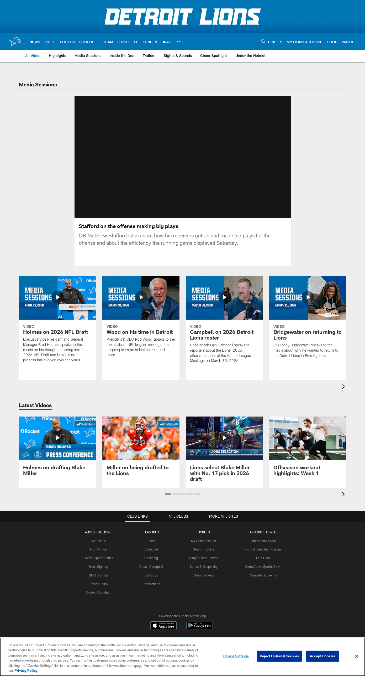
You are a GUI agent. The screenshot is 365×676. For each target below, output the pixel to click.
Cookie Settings (236, 656)
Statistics (151, 564)
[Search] (263, 41)
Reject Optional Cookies (279, 656)
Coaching (151, 547)
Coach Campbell (151, 555)
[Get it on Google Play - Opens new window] (200, 616)
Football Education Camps (263, 538)
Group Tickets (203, 564)
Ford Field (263, 547)
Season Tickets (203, 538)
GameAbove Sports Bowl (263, 555)
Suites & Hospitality (204, 555)
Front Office (98, 538)
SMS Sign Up (98, 564)
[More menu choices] (179, 41)
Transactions (151, 572)
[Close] (356, 656)
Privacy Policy (98, 572)
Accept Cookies (322, 656)
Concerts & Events (263, 564)
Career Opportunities (98, 547)
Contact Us (98, 529)
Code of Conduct (98, 581)
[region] (182, 656)
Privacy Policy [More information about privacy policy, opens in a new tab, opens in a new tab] (26, 670)
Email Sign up (98, 555)
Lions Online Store (263, 529)
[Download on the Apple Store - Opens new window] (163, 614)
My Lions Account (203, 529)
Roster (151, 529)
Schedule (151, 538)
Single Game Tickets (203, 547)
